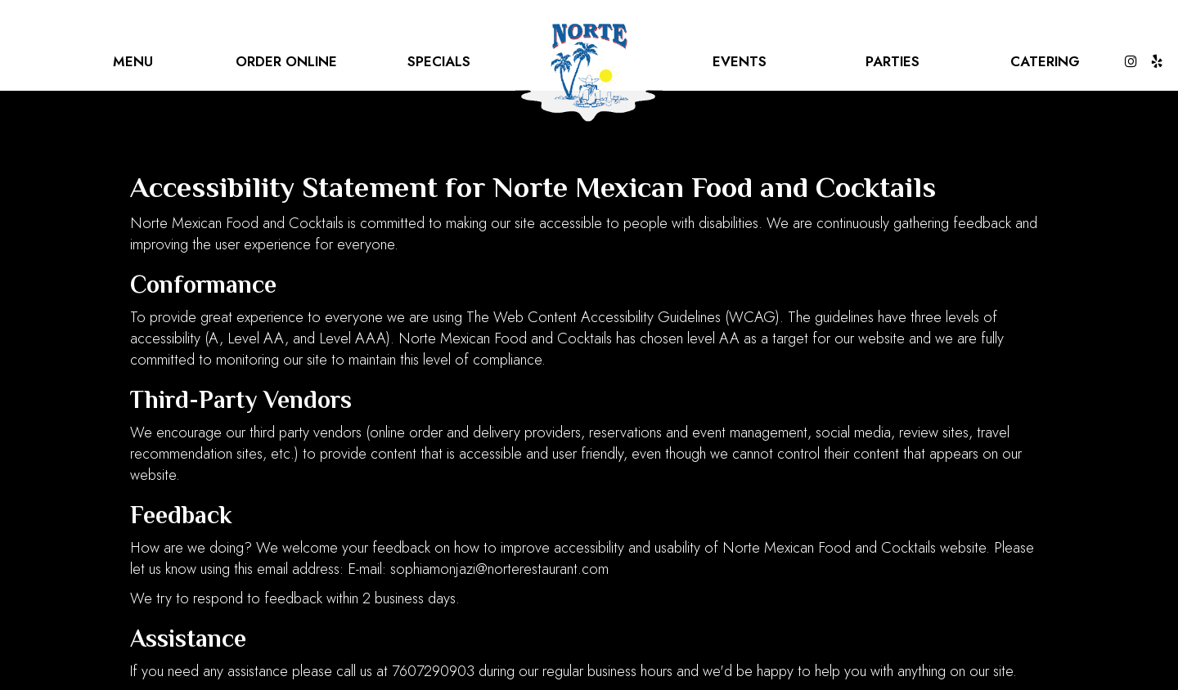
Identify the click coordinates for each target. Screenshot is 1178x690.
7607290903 (433, 671)
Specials (438, 61)
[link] (589, 73)
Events (740, 61)
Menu (133, 61)
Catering (1045, 61)
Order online (286, 61)
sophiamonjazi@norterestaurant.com (499, 569)
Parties (892, 61)
